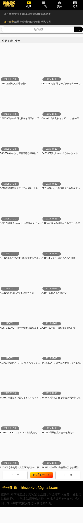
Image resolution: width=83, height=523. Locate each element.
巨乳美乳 (46, 21)
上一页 (15, 475)
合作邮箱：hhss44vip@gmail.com (30, 487)
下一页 (67, 475)
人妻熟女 (46, 14)
